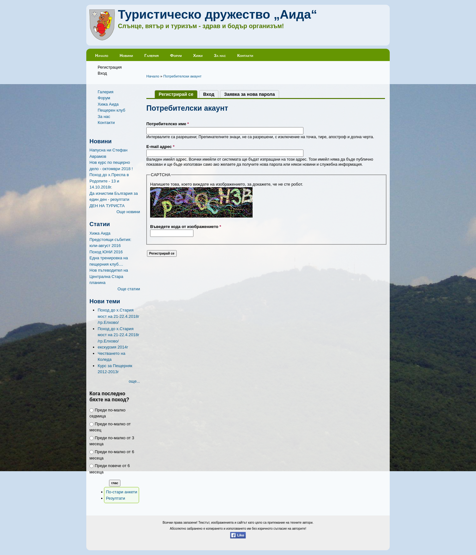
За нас (220, 55)
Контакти (245, 55)
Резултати (115, 498)
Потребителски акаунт (182, 76)
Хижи (198, 55)
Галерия (151, 55)
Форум (176, 55)
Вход (102, 73)
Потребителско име (167, 123)
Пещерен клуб (111, 110)
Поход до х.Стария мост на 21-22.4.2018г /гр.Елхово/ (118, 316)
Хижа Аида (108, 104)
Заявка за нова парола (249, 94)
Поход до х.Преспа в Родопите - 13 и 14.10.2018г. (109, 180)
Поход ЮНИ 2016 (106, 252)
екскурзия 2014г (113, 347)
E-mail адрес (160, 146)
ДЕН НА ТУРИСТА (107, 205)
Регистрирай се (178, 94)
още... (134, 381)
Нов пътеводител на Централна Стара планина (108, 276)
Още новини (128, 211)
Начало (101, 55)
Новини (126, 55)
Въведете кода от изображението (185, 226)
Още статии (129, 289)
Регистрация (110, 67)
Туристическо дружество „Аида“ (217, 14)
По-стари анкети (121, 492)
